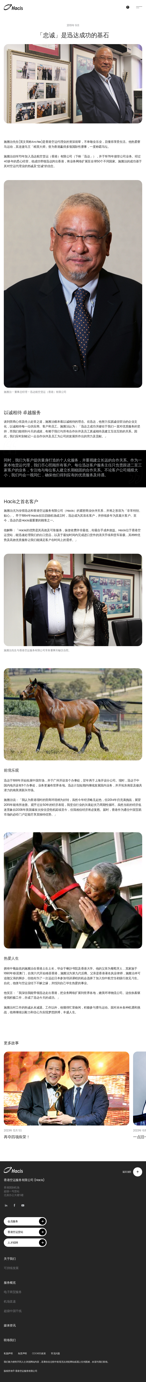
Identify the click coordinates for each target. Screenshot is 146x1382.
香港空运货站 (27, 1232)
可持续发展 (11, 1268)
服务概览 (10, 1282)
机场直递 (10, 1301)
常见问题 (55, 1353)
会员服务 (27, 1221)
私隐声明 (8, 1353)
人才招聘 (27, 1242)
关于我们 (10, 1259)
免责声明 (22, 1353)
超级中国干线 (13, 1311)
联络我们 (10, 1340)
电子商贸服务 (13, 1292)
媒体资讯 (10, 1325)
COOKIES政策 (39, 1353)
